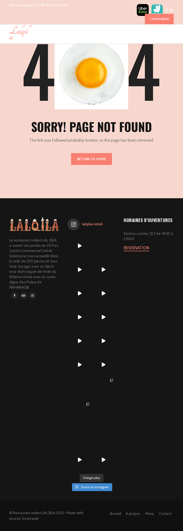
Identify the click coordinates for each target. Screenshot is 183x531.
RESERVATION (136, 248)
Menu (149, 514)
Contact (165, 514)
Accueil (115, 514)
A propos (133, 514)
